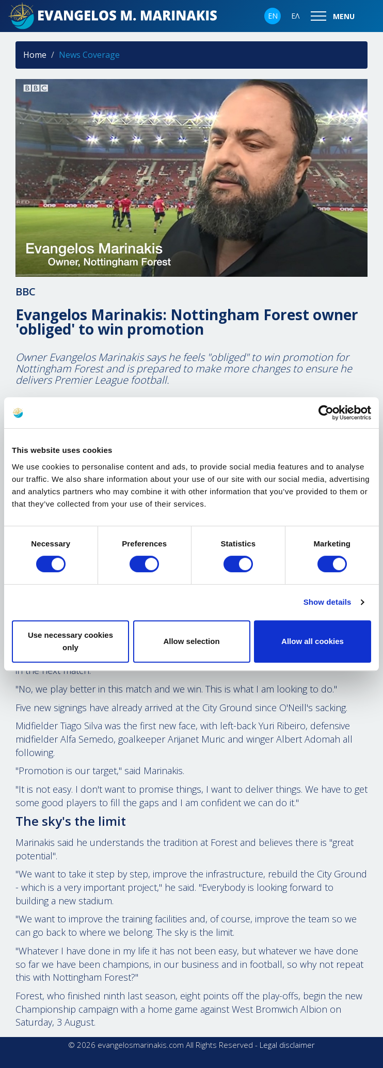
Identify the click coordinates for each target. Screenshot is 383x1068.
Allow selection (191, 641)
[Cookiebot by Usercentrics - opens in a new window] (326, 412)
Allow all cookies (312, 641)
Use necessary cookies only (70, 641)
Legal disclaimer (287, 1045)
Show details (328, 602)
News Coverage (89, 54)
